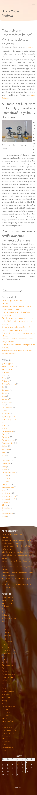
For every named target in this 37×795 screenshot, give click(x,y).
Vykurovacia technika (9, 496)
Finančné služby (7, 408)
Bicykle (4, 375)
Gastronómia (6, 413)
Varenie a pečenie (8, 487)
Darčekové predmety (9, 384)
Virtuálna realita (7, 493)
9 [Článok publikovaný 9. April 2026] (17, 765)
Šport (4, 455)
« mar (4, 779)
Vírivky (4, 490)
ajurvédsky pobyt (7, 363)
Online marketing (7, 431)
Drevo (4, 396)
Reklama (4, 446)
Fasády (4, 405)
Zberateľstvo (6, 508)
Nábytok (4, 428)
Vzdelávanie (6, 502)
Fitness (4, 410)
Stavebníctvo (6, 461)
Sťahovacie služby (8, 458)
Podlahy (4, 434)
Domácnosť (5, 390)
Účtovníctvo (5, 481)
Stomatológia (6, 464)
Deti (3, 387)
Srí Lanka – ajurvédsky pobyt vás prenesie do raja (18, 318)
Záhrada (4, 505)
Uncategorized (6, 484)
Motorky (4, 425)
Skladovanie (6, 449)
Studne (4, 469)
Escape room (6, 402)
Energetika (5, 399)
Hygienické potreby (8, 416)
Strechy (4, 467)
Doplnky (4, 393)
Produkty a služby (8, 443)
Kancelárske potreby (9, 419)
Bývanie (27, 47)
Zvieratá (4, 517)
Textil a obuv (6, 478)
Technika (5, 475)
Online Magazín (11, 11)
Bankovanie (5, 372)
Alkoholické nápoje (8, 366)
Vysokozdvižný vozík (8, 499)
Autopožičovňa (7, 369)
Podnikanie (5, 437)
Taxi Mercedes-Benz (8, 472)
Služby (31, 47)
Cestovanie (5, 381)
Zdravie (4, 511)
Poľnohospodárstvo (8, 440)
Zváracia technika (7, 514)
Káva (3, 422)
